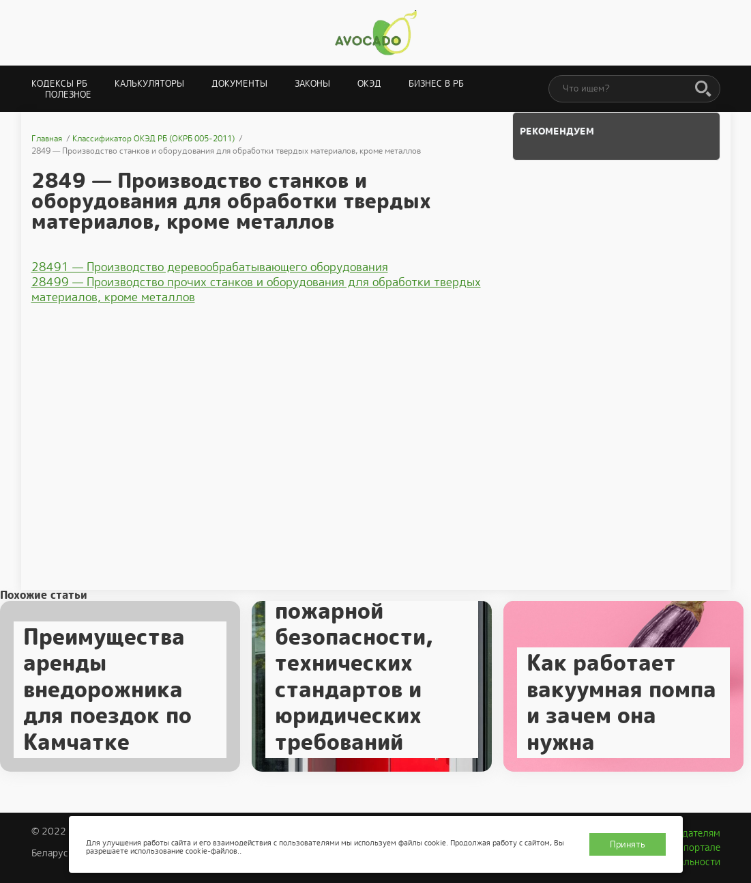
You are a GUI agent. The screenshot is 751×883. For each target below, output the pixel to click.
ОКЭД (369, 83)
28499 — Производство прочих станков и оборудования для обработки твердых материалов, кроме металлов (256, 289)
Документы (239, 83)
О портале (697, 847)
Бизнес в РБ (436, 83)
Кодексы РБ (59, 83)
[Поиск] (703, 89)
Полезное (68, 94)
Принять (627, 844)
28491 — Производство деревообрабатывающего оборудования (209, 267)
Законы (312, 83)
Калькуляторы (149, 83)
